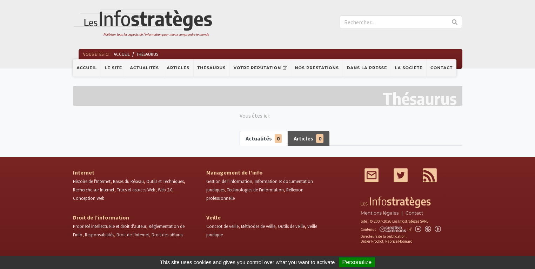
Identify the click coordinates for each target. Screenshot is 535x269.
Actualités (144, 67)
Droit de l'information (101, 217)
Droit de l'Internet (132, 234)
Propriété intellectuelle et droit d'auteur (109, 226)
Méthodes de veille (258, 226)
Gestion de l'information (229, 181)
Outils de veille (291, 226)
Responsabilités (99, 234)
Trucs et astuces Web (136, 189)
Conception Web (89, 198)
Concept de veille (222, 226)
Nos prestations (317, 67)
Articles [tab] (308, 138)
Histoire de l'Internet (92, 181)
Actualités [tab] (264, 138)
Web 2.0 (165, 189)
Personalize (357, 262)
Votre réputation (257, 67)
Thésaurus (211, 67)
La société (409, 67)
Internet (83, 172)
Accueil (86, 67)
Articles (178, 67)
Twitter (401, 175)
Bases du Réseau (128, 181)
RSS (430, 175)
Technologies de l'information (255, 189)
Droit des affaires (167, 234)
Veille (213, 217)
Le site (113, 67)
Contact (441, 67)
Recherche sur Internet (93, 189)
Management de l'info (234, 172)
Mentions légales (380, 213)
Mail (372, 175)
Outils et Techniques (165, 181)
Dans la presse (367, 67)
